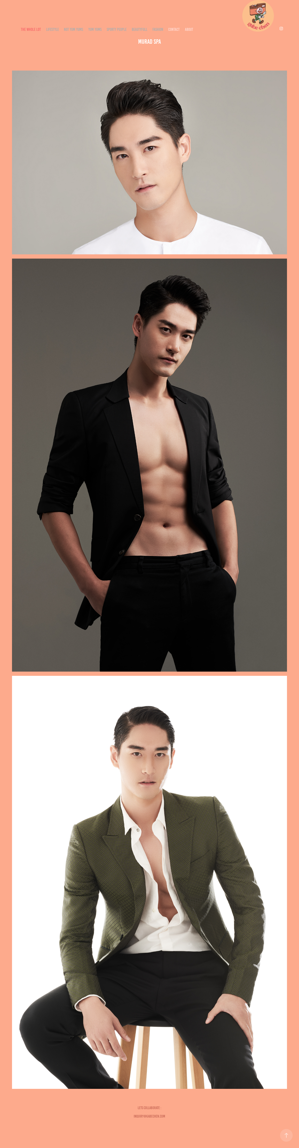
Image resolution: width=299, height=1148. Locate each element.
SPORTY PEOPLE (117, 29)
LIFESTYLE (52, 29)
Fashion (157, 29)
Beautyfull (139, 29)
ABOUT (189, 29)
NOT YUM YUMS (73, 29)
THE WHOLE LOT (31, 29)
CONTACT (174, 29)
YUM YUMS (95, 29)
